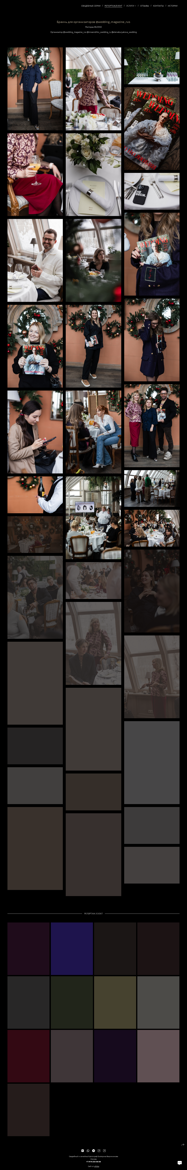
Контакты (158, 5)
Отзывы (144, 5)
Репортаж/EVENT (113, 5)
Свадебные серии (91, 5)
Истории (173, 5)
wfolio (96, 1169)
